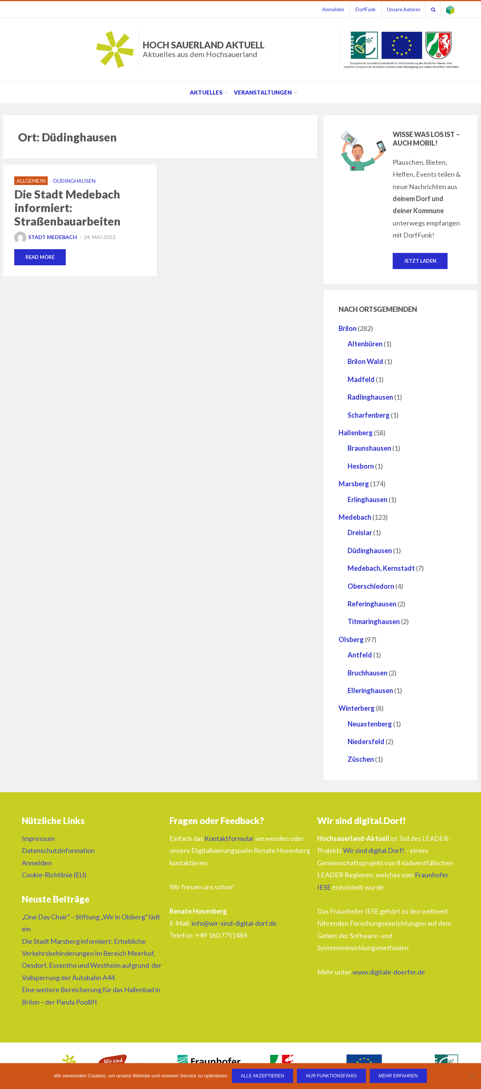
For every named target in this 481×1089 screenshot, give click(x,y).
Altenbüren (365, 344)
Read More (40, 257)
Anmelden (328, 9)
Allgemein (31, 180)
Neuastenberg (370, 724)
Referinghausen (372, 604)
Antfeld (360, 655)
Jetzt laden (420, 261)
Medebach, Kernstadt (381, 568)
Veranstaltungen (263, 92)
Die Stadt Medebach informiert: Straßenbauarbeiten (67, 207)
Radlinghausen (370, 397)
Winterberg (357, 708)
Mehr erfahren (398, 1076)
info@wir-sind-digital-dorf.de (234, 923)
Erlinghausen (367, 499)
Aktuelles (206, 92)
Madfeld (361, 379)
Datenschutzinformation (58, 851)
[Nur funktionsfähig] (471, 1076)
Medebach (355, 517)
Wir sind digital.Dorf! (373, 851)
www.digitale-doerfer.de (388, 972)
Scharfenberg (369, 415)
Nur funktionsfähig (331, 1076)
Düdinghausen (74, 180)
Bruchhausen (367, 673)
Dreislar (360, 533)
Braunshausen (369, 448)
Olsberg (351, 639)
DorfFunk (362, 9)
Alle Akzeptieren (262, 1076)
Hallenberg (356, 433)
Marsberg (354, 484)
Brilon (348, 328)
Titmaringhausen (374, 622)
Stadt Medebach (45, 237)
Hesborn (361, 466)
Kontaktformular (229, 839)
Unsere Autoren (401, 9)
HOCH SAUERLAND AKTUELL (204, 49)
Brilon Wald (365, 362)
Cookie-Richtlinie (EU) (54, 875)
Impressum (38, 839)
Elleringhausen (370, 690)
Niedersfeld (366, 742)
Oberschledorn (371, 586)
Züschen (361, 759)
